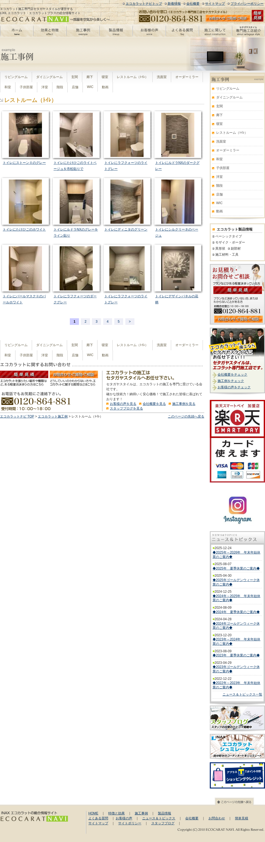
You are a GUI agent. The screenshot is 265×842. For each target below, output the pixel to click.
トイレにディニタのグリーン (125, 229)
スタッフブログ (162, 823)
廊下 (89, 77)
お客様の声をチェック (234, 387)
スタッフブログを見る (126, 408)
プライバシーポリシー (247, 4)
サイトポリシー (129, 823)
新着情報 (174, 4)
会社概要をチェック (232, 374)
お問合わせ (216, 818)
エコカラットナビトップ (144, 4)
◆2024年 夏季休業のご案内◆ (236, 612)
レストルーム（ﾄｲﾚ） (132, 77)
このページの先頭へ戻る (186, 416)
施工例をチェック (231, 381)
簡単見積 (241, 818)
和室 (7, 87)
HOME (93, 813)
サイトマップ (215, 4)
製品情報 (164, 813)
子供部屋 (26, 87)
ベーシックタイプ (228, 236)
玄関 (74, 77)
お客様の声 (124, 818)
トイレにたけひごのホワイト (24, 229)
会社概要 (193, 4)
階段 (60, 87)
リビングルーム (16, 77)
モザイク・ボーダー (230, 242)
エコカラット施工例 (53, 416)
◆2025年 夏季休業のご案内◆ (236, 568)
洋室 (44, 87)
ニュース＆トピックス (158, 818)
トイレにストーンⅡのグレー (24, 163)
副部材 (236, 248)
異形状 (220, 248)
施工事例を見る (183, 404)
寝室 (105, 77)
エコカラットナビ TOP (17, 416)
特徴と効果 (116, 813)
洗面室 (162, 77)
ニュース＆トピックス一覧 (242, 694)
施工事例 (141, 813)
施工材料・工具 (227, 254)
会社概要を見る (154, 404)
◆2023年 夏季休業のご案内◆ (236, 655)
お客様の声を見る (123, 404)
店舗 (75, 87)
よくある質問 (98, 818)
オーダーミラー (186, 77)
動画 (105, 87)
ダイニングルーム (49, 77)
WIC (90, 87)
